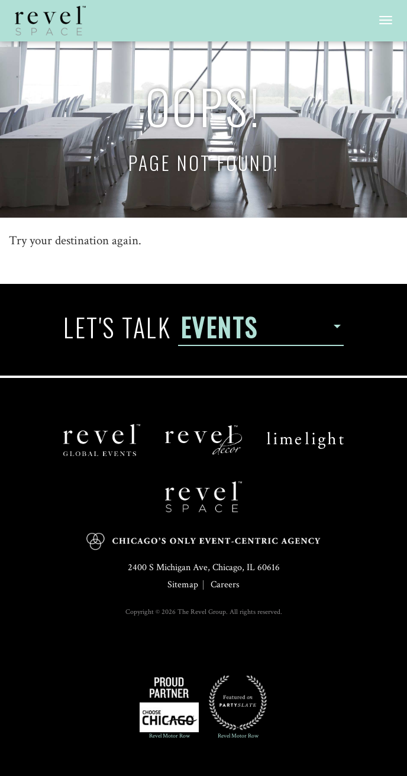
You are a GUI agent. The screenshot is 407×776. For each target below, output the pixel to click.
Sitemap (182, 584)
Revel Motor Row (169, 706)
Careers (225, 584)
